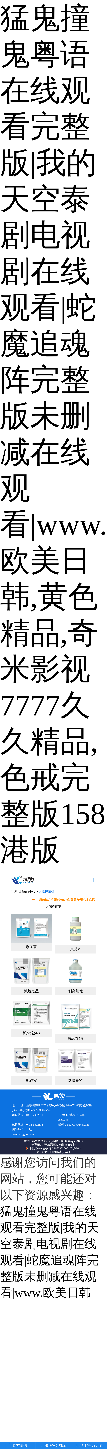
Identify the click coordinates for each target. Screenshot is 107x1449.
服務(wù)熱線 (53, 1445)
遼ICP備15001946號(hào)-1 (53, 1152)
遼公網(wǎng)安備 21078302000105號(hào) (53, 1148)
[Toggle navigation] (95, 880)
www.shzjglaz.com (23, 1134)
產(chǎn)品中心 (24, 891)
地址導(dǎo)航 (89, 1445)
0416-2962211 (34, 1114)
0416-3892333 (34, 1124)
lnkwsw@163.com (78, 1124)
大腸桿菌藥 (53, 906)
